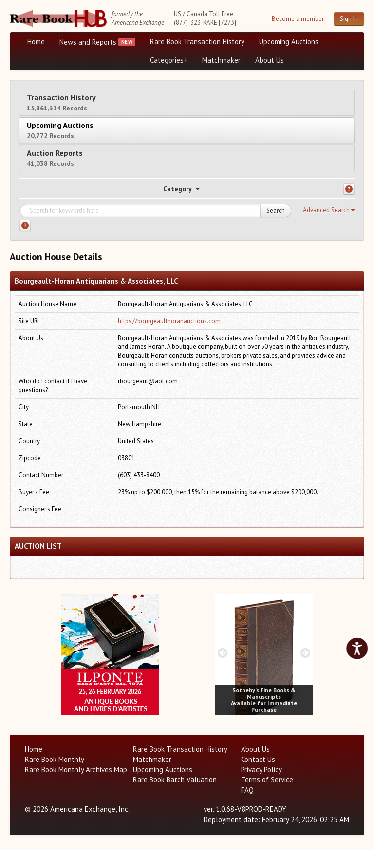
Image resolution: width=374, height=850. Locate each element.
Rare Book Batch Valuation (175, 779)
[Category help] (349, 189)
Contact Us (258, 759)
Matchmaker (221, 60)
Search (275, 210)
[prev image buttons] (68, 652)
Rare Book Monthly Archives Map (76, 769)
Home (36, 41)
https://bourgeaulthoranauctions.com (169, 321)
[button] (329, 210)
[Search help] (25, 225)
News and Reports (87, 42)
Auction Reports (55, 158)
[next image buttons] (152, 652)
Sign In (349, 19)
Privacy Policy (261, 769)
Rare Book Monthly (54, 759)
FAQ (247, 790)
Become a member (298, 19)
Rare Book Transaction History (197, 41)
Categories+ (168, 60)
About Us (269, 60)
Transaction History (61, 102)
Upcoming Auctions (288, 41)
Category (181, 188)
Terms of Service (267, 779)
